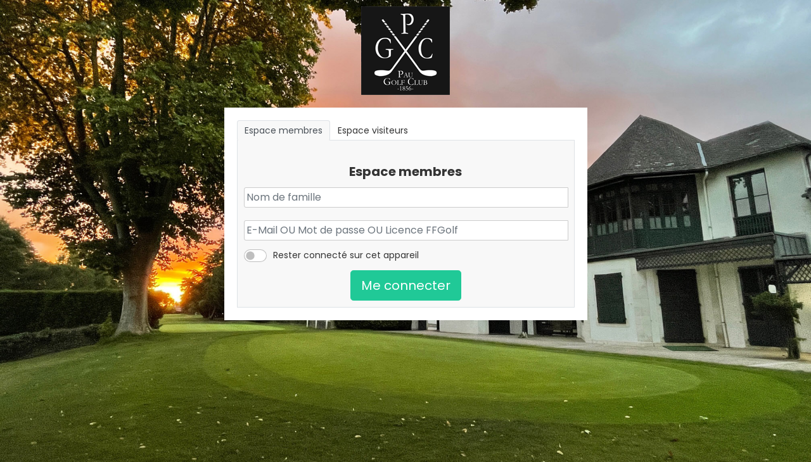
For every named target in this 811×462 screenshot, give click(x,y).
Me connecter (405, 285)
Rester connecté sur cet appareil (346, 255)
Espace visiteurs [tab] (373, 130)
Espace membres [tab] (283, 130)
